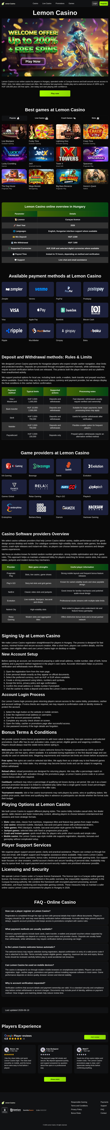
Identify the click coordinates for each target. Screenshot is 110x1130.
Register (103, 3)
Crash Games (68, 118)
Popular (14, 118)
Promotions (60, 3)
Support (104, 1106)
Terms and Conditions (79, 1106)
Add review (95, 1037)
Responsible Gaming (79, 1102)
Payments (104, 1102)
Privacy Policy (76, 1109)
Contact (104, 1113)
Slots (95, 118)
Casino (35, 3)
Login (95, 3)
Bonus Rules (76, 1113)
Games (71, 3)
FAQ (102, 1109)
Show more (55, 1079)
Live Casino (46, 3)
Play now (55, 93)
